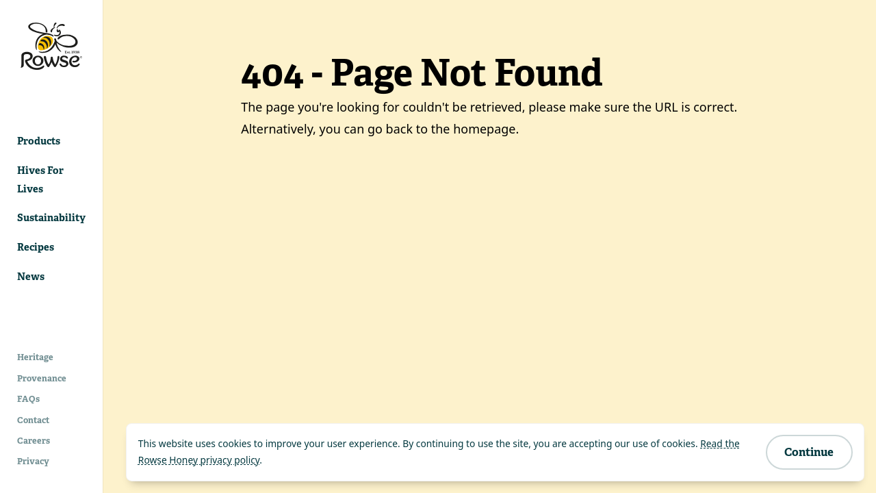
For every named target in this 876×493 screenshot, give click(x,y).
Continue (809, 451)
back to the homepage (451, 129)
